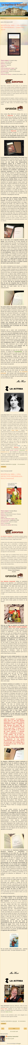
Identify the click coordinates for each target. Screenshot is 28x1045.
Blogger (19, 1043)
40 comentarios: (22, 1021)
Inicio (14, 1028)
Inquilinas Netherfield (12, 1036)
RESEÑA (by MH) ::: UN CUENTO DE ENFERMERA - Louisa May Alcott (14, 27)
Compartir (3, 466)
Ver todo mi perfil (10, 1038)
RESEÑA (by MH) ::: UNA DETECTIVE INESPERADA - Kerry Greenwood (12, 476)
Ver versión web (14, 1031)
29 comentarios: (21, 464)
